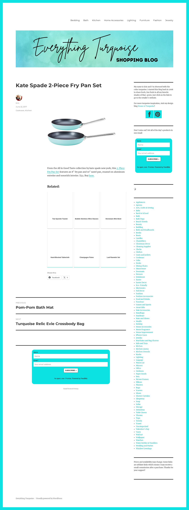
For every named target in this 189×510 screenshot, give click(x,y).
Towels (139, 421)
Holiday (139, 324)
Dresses (139, 274)
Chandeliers (141, 241)
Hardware (140, 316)
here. (91, 175)
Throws (139, 415)
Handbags (140, 313)
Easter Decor (141, 282)
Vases (138, 432)
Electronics (140, 288)
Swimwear (140, 410)
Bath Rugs (140, 219)
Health (139, 321)
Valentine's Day (142, 429)
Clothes (139, 252)
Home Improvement (144, 332)
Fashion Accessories (144, 296)
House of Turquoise (146, 106)
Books (138, 233)
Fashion (157, 20)
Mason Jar (140, 363)
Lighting (131, 20)
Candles (139, 238)
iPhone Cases (141, 335)
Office (138, 368)
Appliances (140, 202)
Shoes (138, 393)
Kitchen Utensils (143, 352)
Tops (138, 418)
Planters (139, 385)
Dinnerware (141, 269)
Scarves (139, 390)
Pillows (139, 382)
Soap (138, 401)
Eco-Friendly (141, 285)
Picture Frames (142, 379)
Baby (138, 210)
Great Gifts (140, 307)
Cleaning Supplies (143, 246)
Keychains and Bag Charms (147, 341)
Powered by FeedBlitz (79, 378)
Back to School (142, 213)
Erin (17, 103)
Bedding (75, 20)
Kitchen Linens (142, 349)
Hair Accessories (143, 310)
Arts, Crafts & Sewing (145, 208)
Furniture (145, 20)
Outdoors (140, 371)
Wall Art (139, 435)
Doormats (140, 271)
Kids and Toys (142, 343)
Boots (138, 235)
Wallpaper (140, 437)
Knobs (138, 354)
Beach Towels (142, 222)
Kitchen (96, 20)
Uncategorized (142, 426)
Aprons (139, 205)
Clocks (138, 249)
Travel (138, 424)
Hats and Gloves (142, 318)
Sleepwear (140, 399)
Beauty (139, 224)
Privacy (75, 389)
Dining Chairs (142, 266)
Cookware (20, 110)
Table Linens (141, 412)
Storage (139, 407)
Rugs (138, 388)
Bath (85, 20)
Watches (139, 440)
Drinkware (140, 277)
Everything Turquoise (25, 498)
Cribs (138, 260)
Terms (69, 389)
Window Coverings (144, 448)
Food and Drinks (143, 299)
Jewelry (169, 20)
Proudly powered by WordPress (49, 498)
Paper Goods (141, 374)
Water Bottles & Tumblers (147, 443)
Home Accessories (113, 20)
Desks (138, 263)
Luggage (139, 360)
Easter (138, 280)
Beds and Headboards (145, 230)
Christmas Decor (143, 244)
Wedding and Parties (144, 446)
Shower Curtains (143, 396)
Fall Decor (140, 291)
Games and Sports (143, 305)
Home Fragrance (143, 329)
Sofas (138, 404)
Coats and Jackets (143, 255)
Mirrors (139, 365)
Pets (138, 376)
